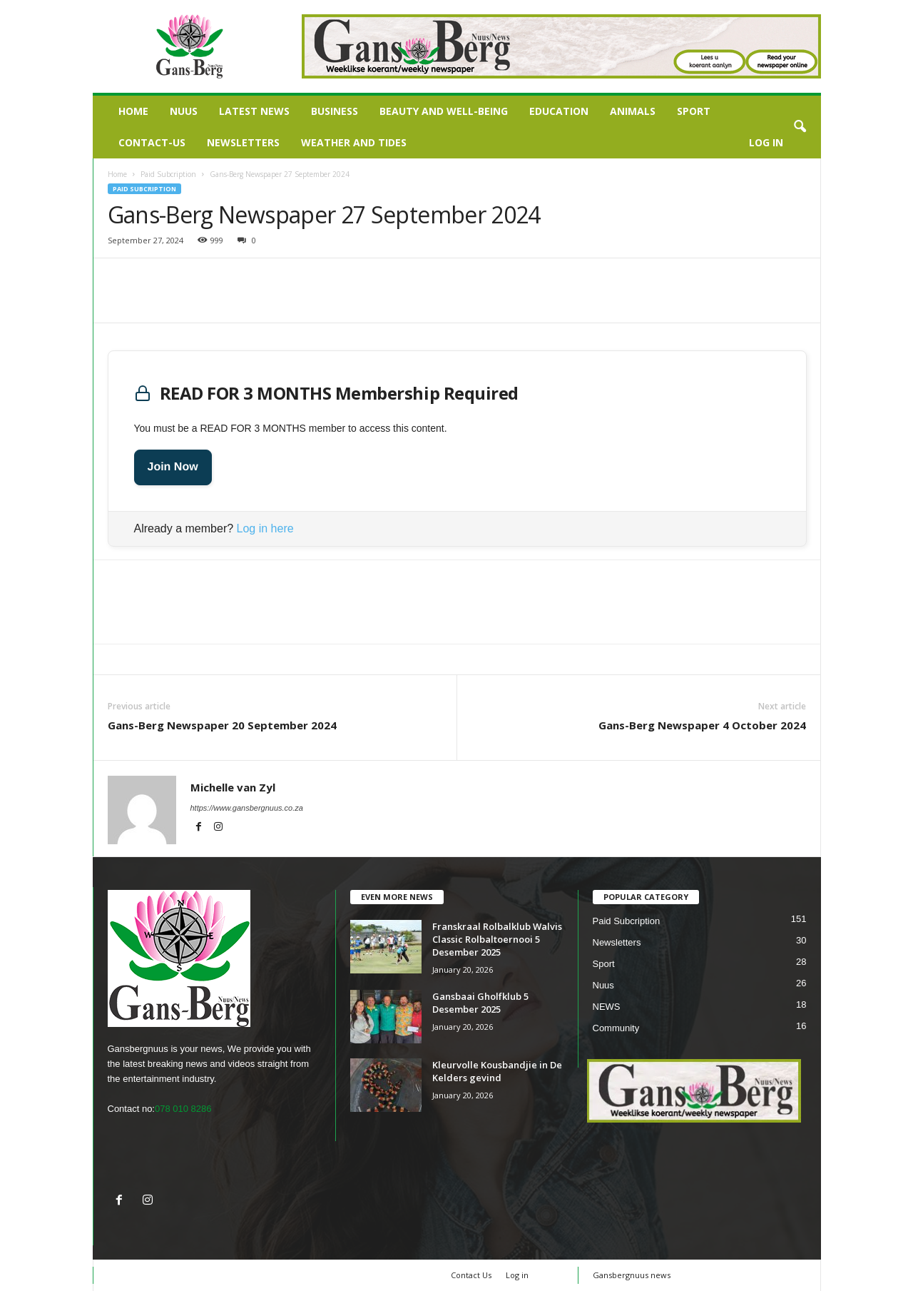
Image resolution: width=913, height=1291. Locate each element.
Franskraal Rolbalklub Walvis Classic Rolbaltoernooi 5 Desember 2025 (497, 939)
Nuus (184, 111)
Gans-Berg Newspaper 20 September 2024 (222, 725)
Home (133, 111)
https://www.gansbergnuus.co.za (246, 808)
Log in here (265, 528)
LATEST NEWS (254, 111)
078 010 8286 (183, 1108)
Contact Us (471, 1275)
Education (558, 111)
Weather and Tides (354, 142)
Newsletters (243, 142)
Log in (766, 142)
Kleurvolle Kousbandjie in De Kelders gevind (497, 1071)
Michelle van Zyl (232, 787)
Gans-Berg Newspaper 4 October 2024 (702, 725)
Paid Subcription (168, 174)
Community (616, 1028)
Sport (693, 111)
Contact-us (151, 142)
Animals (633, 111)
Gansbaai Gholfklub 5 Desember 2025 (480, 1003)
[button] (799, 127)
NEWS (607, 1006)
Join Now (173, 467)
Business (334, 111)
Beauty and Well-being (443, 111)
